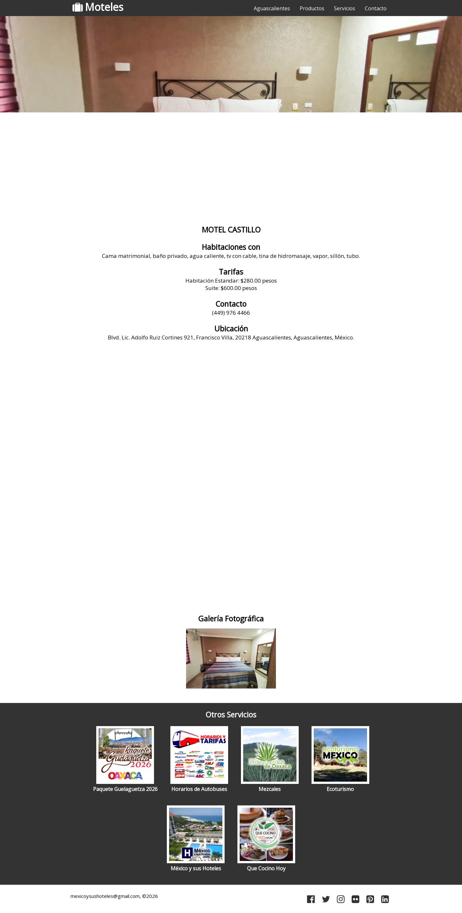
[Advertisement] (231, 165)
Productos (312, 8)
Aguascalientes (272, 8)
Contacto (376, 8)
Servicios (344, 8)
